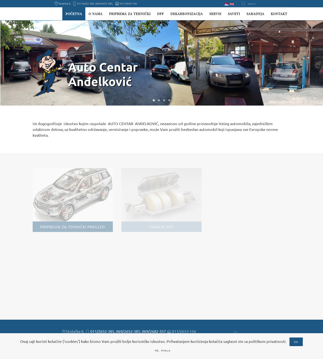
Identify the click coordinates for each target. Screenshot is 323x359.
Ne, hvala (162, 350)
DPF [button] (160, 14)
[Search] (265, 3)
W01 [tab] (154, 100)
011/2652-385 (102, 331)
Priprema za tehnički (130, 14)
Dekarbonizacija (186, 14)
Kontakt (279, 14)
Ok (296, 342)
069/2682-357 (154, 331)
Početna (74, 14)
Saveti (234, 14)
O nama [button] (96, 14)
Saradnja (255, 14)
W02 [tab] (159, 100)
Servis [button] (215, 14)
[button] (236, 332)
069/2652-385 (128, 331)
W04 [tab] (169, 100)
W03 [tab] (164, 100)
